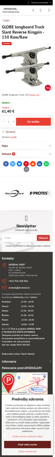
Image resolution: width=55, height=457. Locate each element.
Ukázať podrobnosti (27, 451)
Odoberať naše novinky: (26, 230)
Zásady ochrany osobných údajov (27, 436)
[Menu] (49, 10)
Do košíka (33, 121)
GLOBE (13, 137)
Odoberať (43, 238)
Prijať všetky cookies (27, 444)
